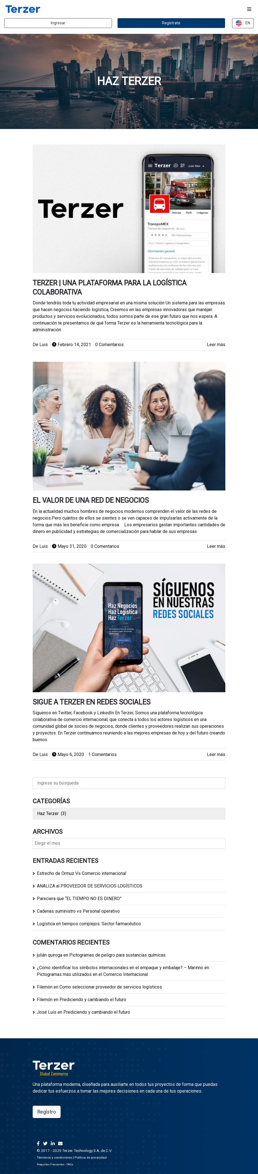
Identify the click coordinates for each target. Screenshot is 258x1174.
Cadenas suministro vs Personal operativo (78, 911)
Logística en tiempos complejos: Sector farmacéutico (89, 923)
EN (243, 23)
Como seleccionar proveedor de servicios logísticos (110, 987)
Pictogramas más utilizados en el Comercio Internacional (92, 974)
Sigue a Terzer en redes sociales (91, 702)
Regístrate (171, 23)
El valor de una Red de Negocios (91, 500)
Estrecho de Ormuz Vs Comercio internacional (81, 873)
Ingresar (58, 23)
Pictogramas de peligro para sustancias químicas (117, 955)
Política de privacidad (91, 1157)
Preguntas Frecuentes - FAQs (55, 1164)
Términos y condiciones (54, 1157)
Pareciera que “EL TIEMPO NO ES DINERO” (79, 898)
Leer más (216, 344)
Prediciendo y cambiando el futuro (92, 999)
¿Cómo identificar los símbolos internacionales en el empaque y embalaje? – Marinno (120, 967)
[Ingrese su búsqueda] (129, 783)
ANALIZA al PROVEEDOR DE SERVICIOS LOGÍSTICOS (89, 886)
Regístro (46, 1112)
